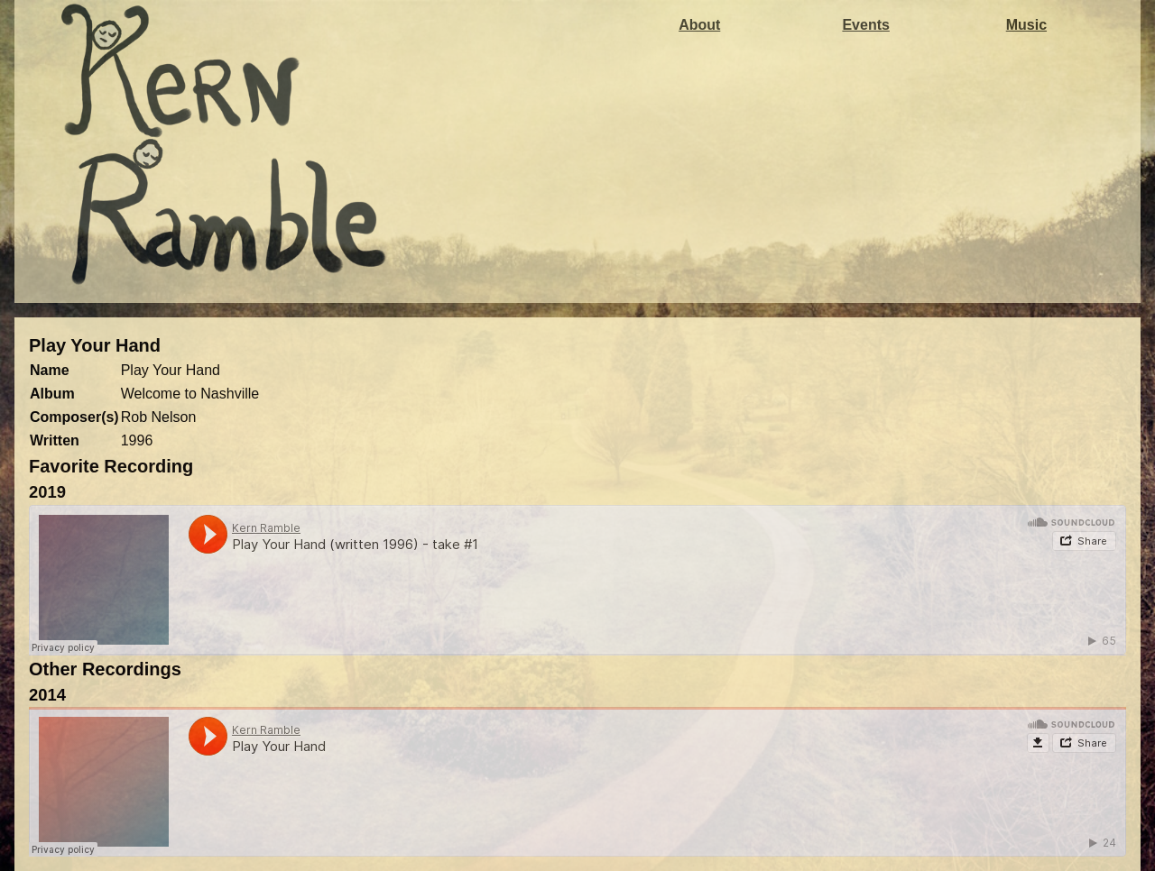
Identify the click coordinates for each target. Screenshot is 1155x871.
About (699, 24)
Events (865, 24)
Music (1026, 24)
